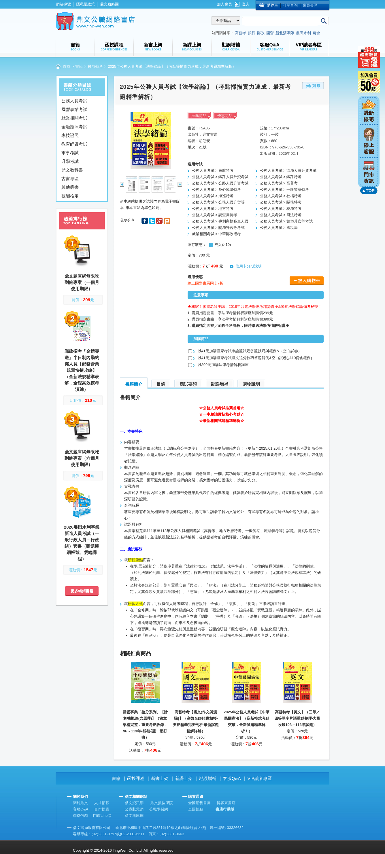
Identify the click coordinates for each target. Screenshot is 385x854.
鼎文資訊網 (134, 803)
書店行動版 (225, 809)
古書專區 (70, 178)
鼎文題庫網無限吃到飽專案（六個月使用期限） (82, 458)
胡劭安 (204, 141)
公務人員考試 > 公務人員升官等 (218, 202)
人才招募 (101, 803)
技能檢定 (70, 195)
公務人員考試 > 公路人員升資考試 (220, 183)
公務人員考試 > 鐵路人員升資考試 (220, 177)
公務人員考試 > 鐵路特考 (281, 177)
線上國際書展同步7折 (205, 283)
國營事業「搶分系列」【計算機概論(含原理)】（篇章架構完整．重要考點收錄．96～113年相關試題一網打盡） (145, 725)
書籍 (79, 66)
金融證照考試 (74, 126)
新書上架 (159, 778)
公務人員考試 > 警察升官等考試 (286, 221)
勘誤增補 (219, 384)
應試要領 (188, 384)
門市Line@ (102, 815)
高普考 (240, 33)
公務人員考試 (74, 100)
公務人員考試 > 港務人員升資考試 (288, 170)
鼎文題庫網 (134, 815)
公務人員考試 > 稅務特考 (281, 208)
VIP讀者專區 (260, 778)
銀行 (251, 33)
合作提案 (101, 809)
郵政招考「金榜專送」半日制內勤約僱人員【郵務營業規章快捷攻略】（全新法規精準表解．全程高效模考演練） (82, 370)
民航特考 (95, 66)
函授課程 (135, 778)
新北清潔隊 (284, 33)
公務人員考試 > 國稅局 (279, 227)
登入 (246, 4)
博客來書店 (226, 803)
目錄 (160, 384)
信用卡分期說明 (248, 266)
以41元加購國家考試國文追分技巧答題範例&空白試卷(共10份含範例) (255, 358)
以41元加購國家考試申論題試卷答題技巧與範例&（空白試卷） (250, 351)
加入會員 (224, 4)
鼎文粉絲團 (109, 4)
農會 (316, 33)
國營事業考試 (74, 109)
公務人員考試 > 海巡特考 (213, 196)
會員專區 (310, 5)
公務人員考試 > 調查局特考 (214, 215)
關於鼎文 (80, 803)
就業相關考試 (74, 118)
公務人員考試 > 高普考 (279, 183)
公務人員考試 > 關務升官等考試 (218, 227)
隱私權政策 (85, 4)
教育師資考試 (74, 144)
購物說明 (251, 384)
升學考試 (70, 161)
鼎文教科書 (72, 169)
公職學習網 (158, 809)
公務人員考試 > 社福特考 (281, 196)
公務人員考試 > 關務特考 (281, 202)
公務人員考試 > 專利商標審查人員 (220, 221)
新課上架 (183, 778)
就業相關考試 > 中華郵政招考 (216, 234)
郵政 (261, 33)
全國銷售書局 (199, 803)
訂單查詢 (290, 5)
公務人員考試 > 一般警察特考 (284, 189)
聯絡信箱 (80, 815)
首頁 (66, 66)
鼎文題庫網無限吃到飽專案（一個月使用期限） (82, 282)
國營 (270, 33)
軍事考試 (70, 152)
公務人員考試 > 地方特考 (213, 208)
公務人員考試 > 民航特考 (213, 170)
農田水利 (303, 33)
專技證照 (70, 135)
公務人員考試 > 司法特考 (281, 215)
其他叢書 (70, 187)
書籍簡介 (133, 384)
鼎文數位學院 (161, 803)
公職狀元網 (134, 809)
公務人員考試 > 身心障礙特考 (216, 189)
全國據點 (195, 809)
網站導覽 (63, 4)
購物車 (272, 5)
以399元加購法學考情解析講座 (223, 365)
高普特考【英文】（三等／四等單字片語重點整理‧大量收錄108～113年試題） (297, 718)
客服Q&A (232, 778)
